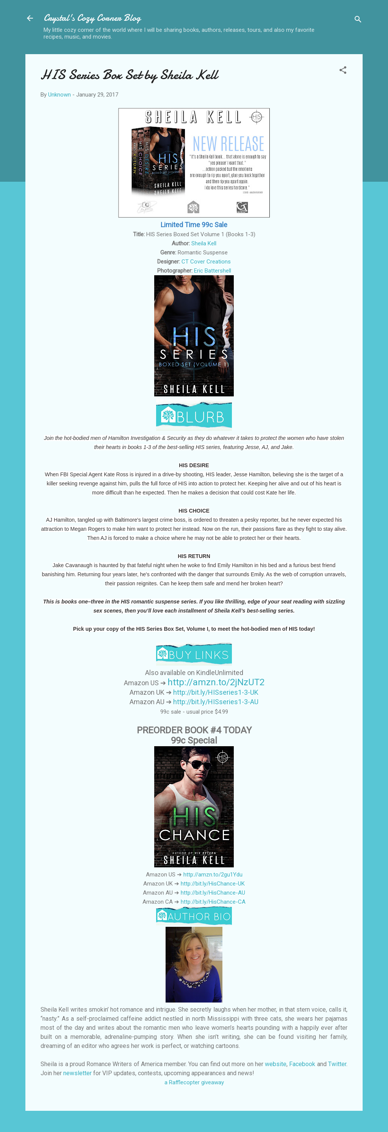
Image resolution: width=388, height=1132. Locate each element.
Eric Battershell (212, 270)
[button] (342, 71)
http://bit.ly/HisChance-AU (213, 892)
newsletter (77, 1073)
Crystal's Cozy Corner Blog (92, 18)
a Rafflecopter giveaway (194, 1082)
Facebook (302, 1064)
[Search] (358, 20)
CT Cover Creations (206, 261)
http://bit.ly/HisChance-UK (213, 883)
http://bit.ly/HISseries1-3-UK (215, 692)
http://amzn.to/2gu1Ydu (212, 874)
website (275, 1064)
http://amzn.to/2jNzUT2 (215, 682)
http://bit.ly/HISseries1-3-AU (215, 702)
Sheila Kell (203, 243)
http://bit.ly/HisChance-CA (213, 901)
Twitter (337, 1064)
